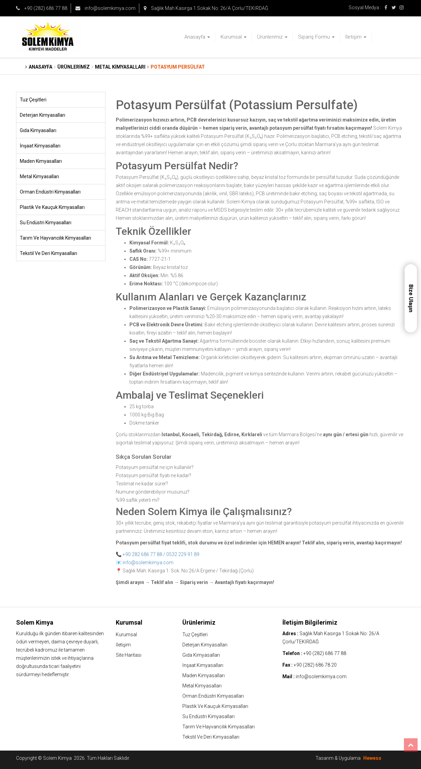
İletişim (355, 37)
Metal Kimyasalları (39, 176)
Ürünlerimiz (272, 37)
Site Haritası (128, 655)
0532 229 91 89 (182, 554)
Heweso (372, 758)
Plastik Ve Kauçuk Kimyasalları (52, 207)
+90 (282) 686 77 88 (41, 8)
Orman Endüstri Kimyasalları (50, 192)
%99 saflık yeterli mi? (137, 500)
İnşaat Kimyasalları (40, 145)
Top (411, 745)
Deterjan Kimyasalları (42, 115)
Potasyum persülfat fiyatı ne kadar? (153, 475)
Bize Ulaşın (411, 298)
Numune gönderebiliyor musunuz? (153, 492)
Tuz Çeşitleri (33, 99)
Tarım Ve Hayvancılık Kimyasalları (55, 238)
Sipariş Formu (316, 37)
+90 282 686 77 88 (142, 554)
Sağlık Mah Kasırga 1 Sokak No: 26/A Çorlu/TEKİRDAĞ (206, 8)
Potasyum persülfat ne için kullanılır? (155, 467)
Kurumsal (234, 37)
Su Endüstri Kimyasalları (45, 222)
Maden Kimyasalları (41, 161)
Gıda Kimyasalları (38, 130)
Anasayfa (197, 37)
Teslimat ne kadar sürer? (142, 483)
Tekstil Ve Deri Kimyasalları (48, 253)
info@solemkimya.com (105, 8)
